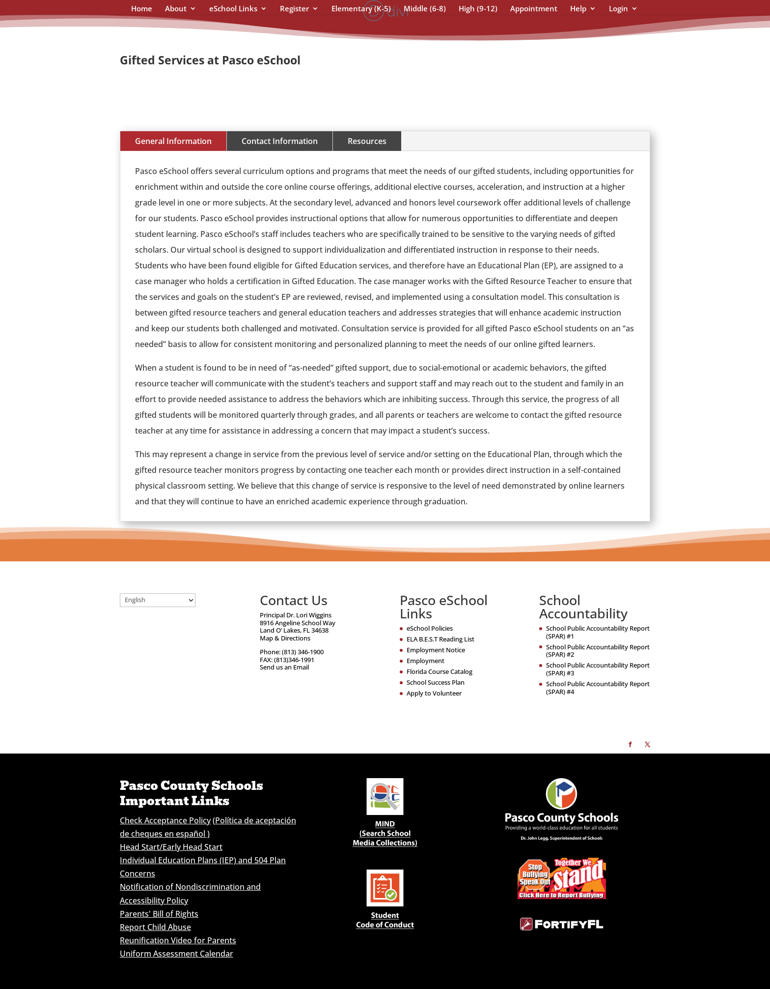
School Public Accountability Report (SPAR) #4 (598, 687)
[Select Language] (157, 600)
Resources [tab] (367, 141)
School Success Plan (436, 682)
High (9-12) (478, 9)
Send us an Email (284, 667)
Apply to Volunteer (434, 693)
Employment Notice (436, 649)
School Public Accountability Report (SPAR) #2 (598, 650)
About (176, 9)
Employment (425, 660)
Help (578, 9)
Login (618, 9)
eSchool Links (233, 9)
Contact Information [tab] (280, 141)
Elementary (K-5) (361, 9)
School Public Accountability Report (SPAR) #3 (598, 669)
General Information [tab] (173, 141)
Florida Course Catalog (439, 671)
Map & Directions (285, 638)
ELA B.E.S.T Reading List (440, 639)
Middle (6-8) (425, 9)
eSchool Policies (430, 628)
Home (141, 9)
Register (294, 9)
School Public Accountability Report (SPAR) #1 (598, 632)
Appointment (533, 9)
